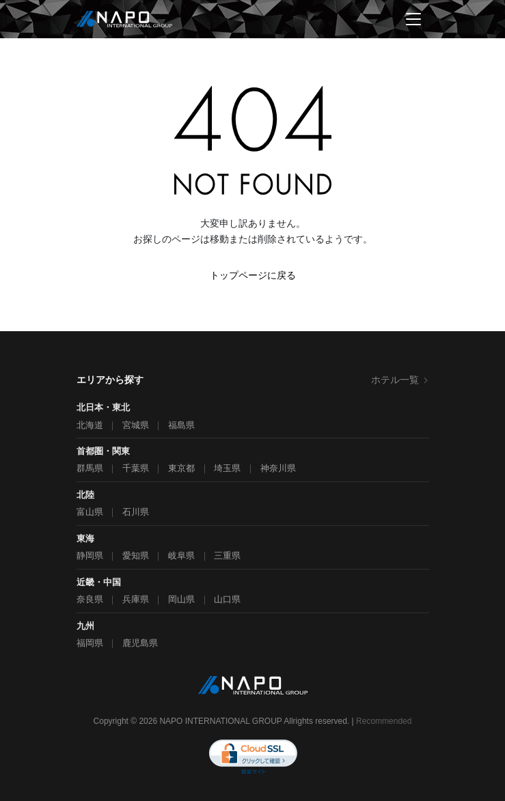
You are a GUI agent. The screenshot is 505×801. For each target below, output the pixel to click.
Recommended (383, 721)
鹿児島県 (140, 643)
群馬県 (90, 468)
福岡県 (90, 643)
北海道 (90, 425)
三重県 (227, 555)
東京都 (181, 468)
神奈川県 (278, 468)
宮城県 (135, 425)
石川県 (135, 512)
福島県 (181, 425)
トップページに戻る (253, 275)
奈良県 (90, 599)
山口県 (227, 599)
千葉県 (135, 468)
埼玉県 (227, 468)
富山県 (90, 512)
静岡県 (90, 555)
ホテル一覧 (400, 379)
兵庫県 (135, 599)
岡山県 (181, 599)
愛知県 (135, 555)
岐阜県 (181, 555)
